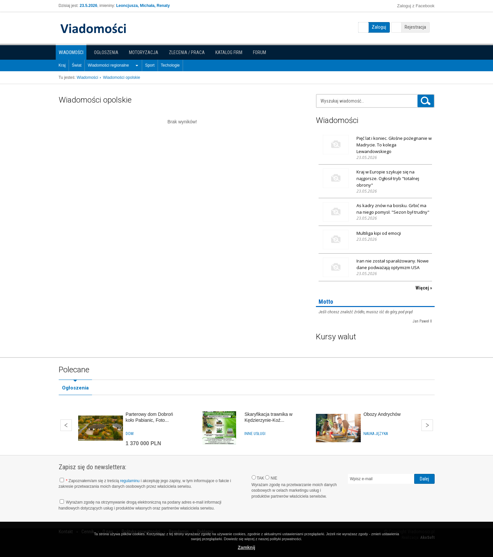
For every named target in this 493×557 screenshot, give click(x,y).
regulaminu (129, 481)
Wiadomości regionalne (108, 65)
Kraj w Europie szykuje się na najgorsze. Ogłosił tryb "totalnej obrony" (387, 178)
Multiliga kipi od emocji (378, 233)
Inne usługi (254, 433)
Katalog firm (228, 52)
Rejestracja (415, 27)
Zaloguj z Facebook (415, 5)
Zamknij (246, 547)
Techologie (170, 65)
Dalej (427, 425)
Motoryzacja (143, 52)
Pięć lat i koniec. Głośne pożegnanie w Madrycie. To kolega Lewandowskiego (394, 144)
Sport (150, 65)
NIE (271, 477)
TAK (258, 477)
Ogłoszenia (106, 52)
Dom (130, 433)
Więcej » (424, 288)
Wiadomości (71, 52)
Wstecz (66, 425)
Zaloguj (379, 27)
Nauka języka (375, 433)
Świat (76, 65)
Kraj (62, 65)
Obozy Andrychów (382, 414)
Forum (259, 52)
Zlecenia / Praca (187, 52)
